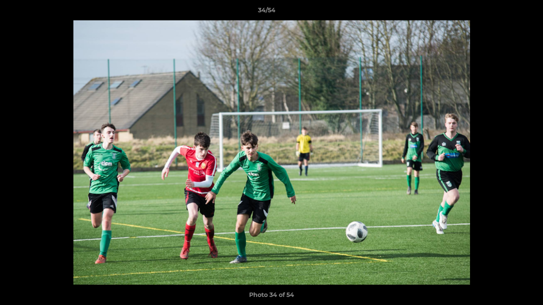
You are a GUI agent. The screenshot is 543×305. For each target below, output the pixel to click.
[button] (507, 12)
